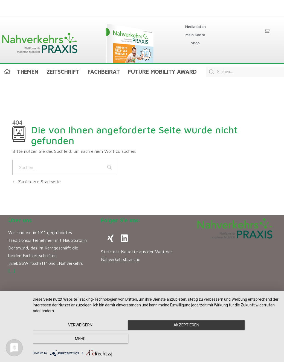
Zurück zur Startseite (36, 181)
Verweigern (69, 339)
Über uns (20, 220)
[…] (11, 270)
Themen (27, 71)
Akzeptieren (156, 339)
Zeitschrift (63, 71)
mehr (241, 339)
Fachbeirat (104, 71)
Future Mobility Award (162, 71)
